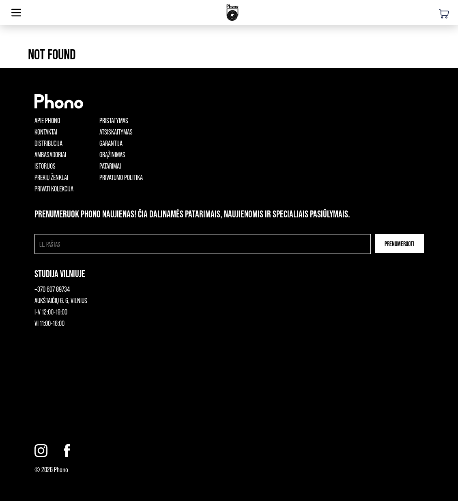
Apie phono (47, 120)
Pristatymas (113, 120)
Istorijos (45, 165)
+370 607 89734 (52, 288)
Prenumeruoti (399, 243)
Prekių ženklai (51, 177)
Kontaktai (45, 131)
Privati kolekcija (53, 188)
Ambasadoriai (50, 154)
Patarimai (110, 165)
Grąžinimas (112, 154)
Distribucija (48, 143)
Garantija (111, 143)
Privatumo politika (121, 177)
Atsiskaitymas (116, 131)
